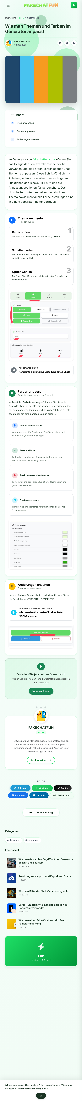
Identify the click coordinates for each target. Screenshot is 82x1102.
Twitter (62, 788)
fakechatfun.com (44, 159)
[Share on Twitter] (67, 43)
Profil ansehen (41, 760)
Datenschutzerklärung (29, 1088)
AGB (46, 1088)
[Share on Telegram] (60, 43)
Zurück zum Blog (41, 812)
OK (41, 1096)
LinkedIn (39, 795)
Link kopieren (61, 795)
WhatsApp (42, 788)
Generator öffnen (41, 691)
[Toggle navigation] (8, 5)
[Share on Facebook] (74, 43)
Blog (21, 18)
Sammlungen (32, 840)
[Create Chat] (74, 5)
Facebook (18, 795)
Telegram (20, 788)
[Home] (41, 5)
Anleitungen (13, 840)
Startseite (10, 18)
